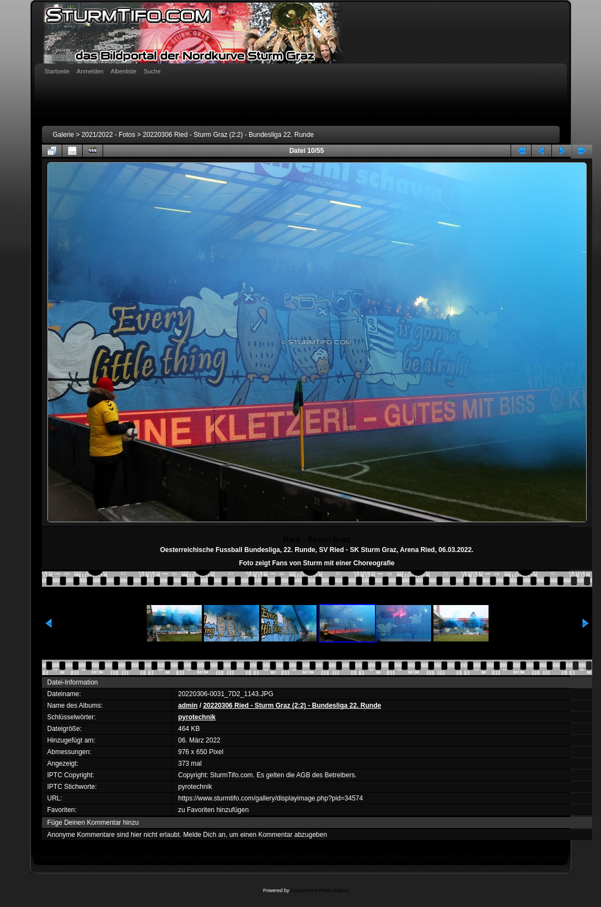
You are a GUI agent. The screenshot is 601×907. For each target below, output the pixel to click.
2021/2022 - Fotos (108, 135)
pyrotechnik (197, 717)
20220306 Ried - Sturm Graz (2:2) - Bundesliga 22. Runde (228, 135)
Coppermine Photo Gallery (320, 890)
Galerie (63, 135)
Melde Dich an (204, 835)
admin (187, 705)
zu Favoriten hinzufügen (213, 810)
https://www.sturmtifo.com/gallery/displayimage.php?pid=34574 (270, 798)
